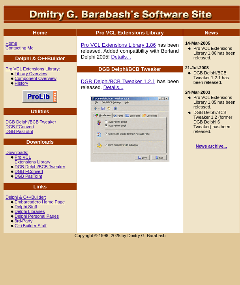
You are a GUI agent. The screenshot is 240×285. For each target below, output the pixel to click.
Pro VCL (23, 157)
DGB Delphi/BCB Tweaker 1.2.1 (118, 81)
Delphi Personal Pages (37, 216)
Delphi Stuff (26, 206)
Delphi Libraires (30, 211)
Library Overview (31, 73)
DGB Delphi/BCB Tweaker (31, 122)
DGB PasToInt (19, 131)
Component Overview (35, 78)
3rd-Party (23, 220)
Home (11, 43)
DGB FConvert (20, 126)
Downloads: (17, 152)
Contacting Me (20, 48)
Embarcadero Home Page (40, 202)
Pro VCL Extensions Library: (33, 68)
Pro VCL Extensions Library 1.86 (118, 45)
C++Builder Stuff (31, 225)
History (21, 83)
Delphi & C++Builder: (26, 197)
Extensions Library (33, 162)
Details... (121, 57)
